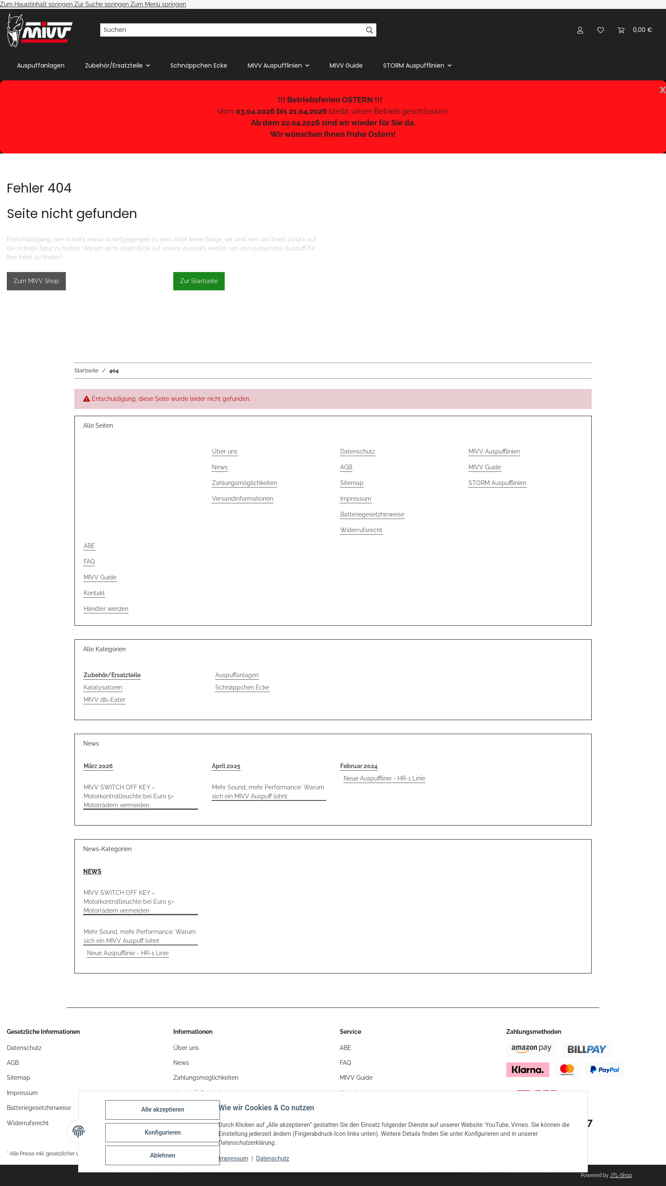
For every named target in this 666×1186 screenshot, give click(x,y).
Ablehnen (164, 1155)
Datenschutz (274, 1159)
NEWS (92, 871)
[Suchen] (231, 30)
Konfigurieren (165, 1133)
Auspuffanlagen (237, 675)
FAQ (89, 561)
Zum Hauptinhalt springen (37, 4)
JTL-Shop (621, 1175)
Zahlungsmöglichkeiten (244, 483)
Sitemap (352, 483)
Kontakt (94, 593)
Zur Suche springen (102, 4)
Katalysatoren (103, 687)
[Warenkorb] (635, 30)
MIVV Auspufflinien (494, 451)
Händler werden (106, 608)
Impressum (235, 1159)
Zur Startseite (199, 281)
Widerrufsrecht (361, 530)
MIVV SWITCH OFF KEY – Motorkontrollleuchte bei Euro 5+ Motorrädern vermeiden (129, 796)
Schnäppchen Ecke (242, 687)
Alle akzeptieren (164, 1111)
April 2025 (226, 766)
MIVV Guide (346, 65)
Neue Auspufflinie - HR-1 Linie (384, 778)
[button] (580, 30)
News (220, 467)
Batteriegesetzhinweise (372, 514)
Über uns (224, 451)
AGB (346, 467)
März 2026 (98, 766)
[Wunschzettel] (600, 30)
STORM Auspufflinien (497, 483)
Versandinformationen (242, 498)
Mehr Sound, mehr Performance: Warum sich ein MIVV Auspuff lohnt (268, 792)
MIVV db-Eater (104, 699)
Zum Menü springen (158, 4)
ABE (89, 545)
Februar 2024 (359, 766)
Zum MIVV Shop (36, 281)
